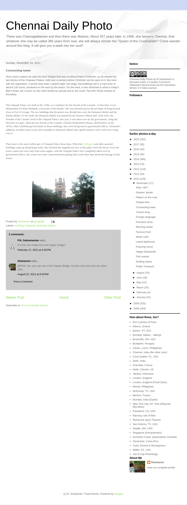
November (143, 183)
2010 (136, 178)
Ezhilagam (88, 144)
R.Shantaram (164, 79)
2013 (136, 164)
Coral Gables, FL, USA (145, 356)
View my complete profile (161, 467)
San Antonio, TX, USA (145, 424)
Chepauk (30, 225)
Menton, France (141, 395)
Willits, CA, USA (142, 449)
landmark (41, 225)
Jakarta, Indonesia (143, 373)
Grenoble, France (142, 365)
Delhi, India (139, 360)
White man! (142, 236)
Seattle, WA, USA (143, 428)
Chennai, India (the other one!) (150, 352)
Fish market (142, 256)
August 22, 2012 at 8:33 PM (33, 274)
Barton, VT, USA (142, 330)
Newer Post (15, 297)
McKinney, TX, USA (144, 391)
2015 (136, 154)
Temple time (142, 202)
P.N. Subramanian (28, 240)
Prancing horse (144, 246)
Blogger (118, 493)
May (139, 282)
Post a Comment (23, 281)
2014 (136, 159)
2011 (136, 173)
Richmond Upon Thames (147, 419)
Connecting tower (145, 207)
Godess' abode (144, 192)
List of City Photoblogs (145, 454)
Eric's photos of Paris (144, 322)
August (141, 272)
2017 (136, 144)
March (140, 287)
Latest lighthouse (145, 241)
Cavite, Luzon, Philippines (147, 348)
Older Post (112, 297)
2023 (136, 139)
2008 (136, 308)
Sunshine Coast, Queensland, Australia (155, 436)
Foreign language (145, 217)
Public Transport (145, 266)
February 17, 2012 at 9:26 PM (34, 249)
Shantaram (24, 261)
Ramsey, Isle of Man (144, 415)
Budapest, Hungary (143, 343)
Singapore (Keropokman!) (147, 432)
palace (52, 225)
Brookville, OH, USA (144, 339)
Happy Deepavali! (146, 251)
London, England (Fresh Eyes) (150, 382)
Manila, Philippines (143, 386)
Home (64, 297)
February (142, 292)
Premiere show (144, 222)
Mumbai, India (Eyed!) (145, 399)
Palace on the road (146, 197)
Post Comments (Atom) (34, 305)
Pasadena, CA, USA (144, 411)
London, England (142, 378)
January (141, 297)
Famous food (143, 232)
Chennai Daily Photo (59, 25)
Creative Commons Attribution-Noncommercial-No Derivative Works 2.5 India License (153, 85)
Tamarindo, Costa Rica (145, 441)
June (140, 277)
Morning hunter (144, 226)
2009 (136, 303)
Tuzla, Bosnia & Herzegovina (149, 445)
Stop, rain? (142, 187)
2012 (136, 169)
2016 (136, 149)
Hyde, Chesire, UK (143, 369)
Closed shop (143, 212)
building (19, 225)
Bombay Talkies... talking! (147, 334)
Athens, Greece (141, 326)
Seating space (144, 261)
